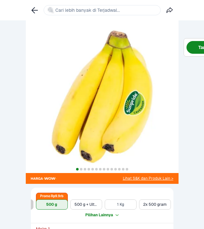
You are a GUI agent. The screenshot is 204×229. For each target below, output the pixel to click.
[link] (148, 178)
